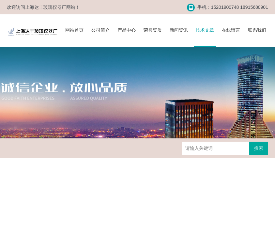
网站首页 (74, 30)
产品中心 (126, 30)
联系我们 (257, 30)
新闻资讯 (179, 30)
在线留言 (231, 30)
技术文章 (205, 30)
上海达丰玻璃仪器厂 (45, 7)
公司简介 (100, 30)
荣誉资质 (153, 30)
